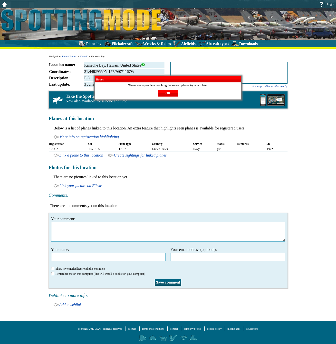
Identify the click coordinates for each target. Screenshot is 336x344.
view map (256, 86)
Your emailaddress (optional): (228, 254)
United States (69, 56)
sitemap (132, 328)
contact (174, 328)
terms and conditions (153, 328)
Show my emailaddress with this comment (78, 268)
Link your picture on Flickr (80, 186)
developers (252, 328)
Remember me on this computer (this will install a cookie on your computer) (98, 273)
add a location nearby (276, 86)
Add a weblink (70, 305)
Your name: (108, 254)
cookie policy (214, 328)
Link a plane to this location (81, 155)
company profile (192, 328)
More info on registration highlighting (89, 137)
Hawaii (83, 56)
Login (330, 4)
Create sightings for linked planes (140, 155)
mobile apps (233, 328)
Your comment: (168, 229)
